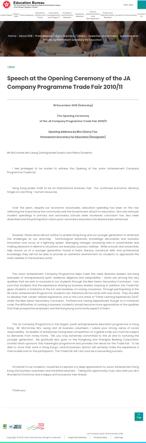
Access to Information (126, 15)
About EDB (16, 15)
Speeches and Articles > (103, 36)
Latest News (6, 15)
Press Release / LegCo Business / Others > (61, 36)
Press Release (26, 15)
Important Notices (77, 437)
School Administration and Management (93, 15)
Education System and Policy (40, 15)
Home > (13, 36)
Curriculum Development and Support (53, 15)
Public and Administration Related (108, 15)
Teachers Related (79, 15)
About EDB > (26, 36)
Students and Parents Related (67, 15)
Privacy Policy (100, 437)
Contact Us (142, 15)
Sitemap (118, 437)
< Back (11, 67)
